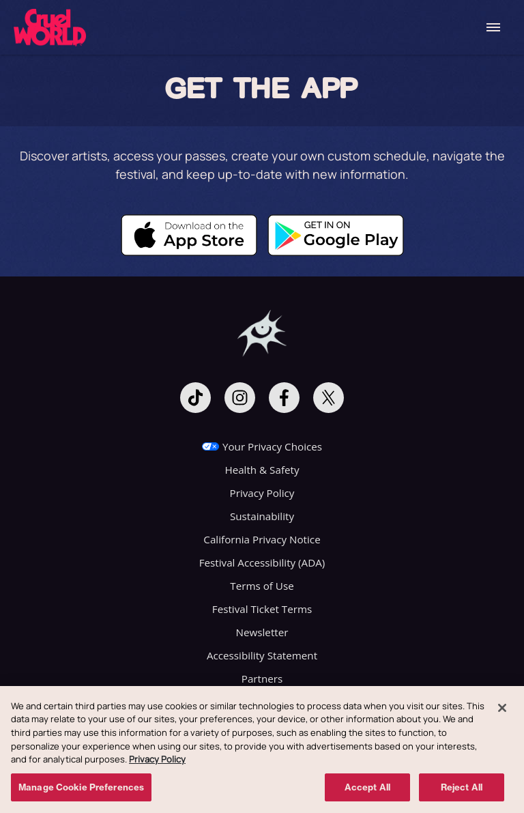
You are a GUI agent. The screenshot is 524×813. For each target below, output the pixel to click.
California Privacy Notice (261, 539)
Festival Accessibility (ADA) (262, 562)
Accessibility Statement (262, 655)
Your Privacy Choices (272, 446)
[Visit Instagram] (240, 397)
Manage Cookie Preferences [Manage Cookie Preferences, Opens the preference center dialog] (81, 790)
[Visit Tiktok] (195, 397)
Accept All (367, 790)
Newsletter (262, 632)
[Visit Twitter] (328, 397)
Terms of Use (261, 586)
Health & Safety (261, 469)
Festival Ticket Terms (262, 609)
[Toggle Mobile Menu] (493, 27)
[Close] (502, 711)
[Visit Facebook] (284, 397)
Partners (262, 678)
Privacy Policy (262, 493)
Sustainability (262, 516)
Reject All (461, 790)
